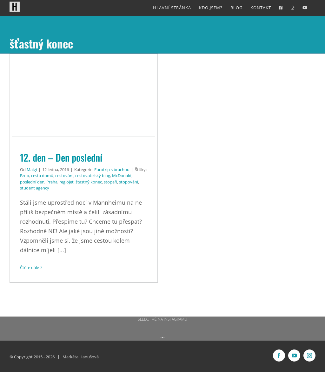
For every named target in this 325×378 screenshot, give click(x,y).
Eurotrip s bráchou (111, 169)
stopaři (110, 182)
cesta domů (42, 175)
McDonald (121, 175)
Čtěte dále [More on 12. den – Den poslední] (29, 267)
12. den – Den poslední (61, 157)
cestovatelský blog (92, 175)
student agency (34, 188)
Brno (24, 175)
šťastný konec (89, 182)
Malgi (32, 169)
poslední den (32, 182)
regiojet (66, 182)
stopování (128, 182)
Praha (51, 182)
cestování (64, 175)
